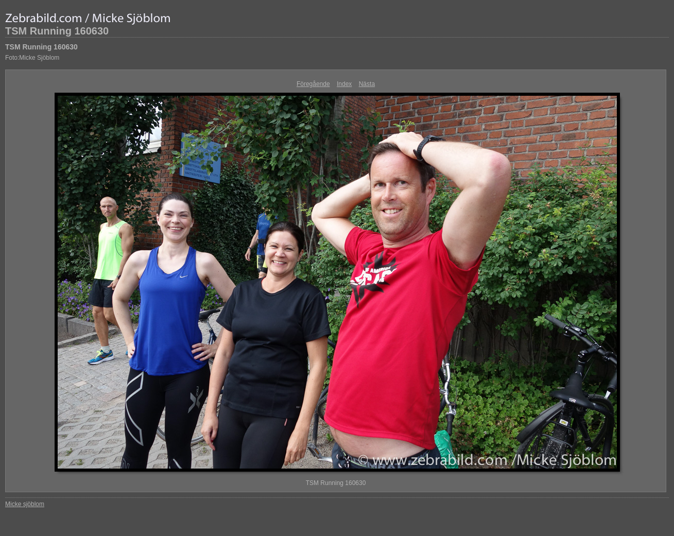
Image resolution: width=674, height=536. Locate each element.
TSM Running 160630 (57, 31)
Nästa (367, 84)
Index (344, 84)
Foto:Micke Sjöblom (32, 57)
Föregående (313, 84)
